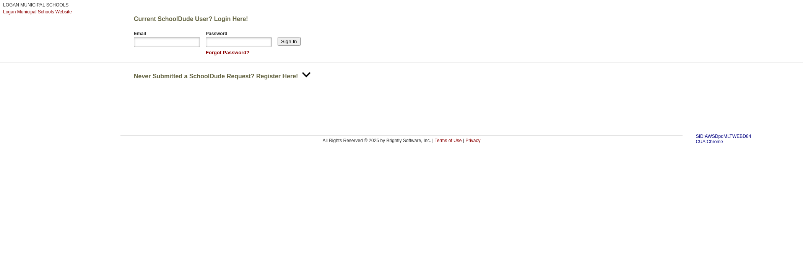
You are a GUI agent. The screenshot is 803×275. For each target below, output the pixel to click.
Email (140, 33)
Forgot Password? (227, 52)
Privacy (472, 140)
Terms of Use (448, 140)
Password (217, 33)
